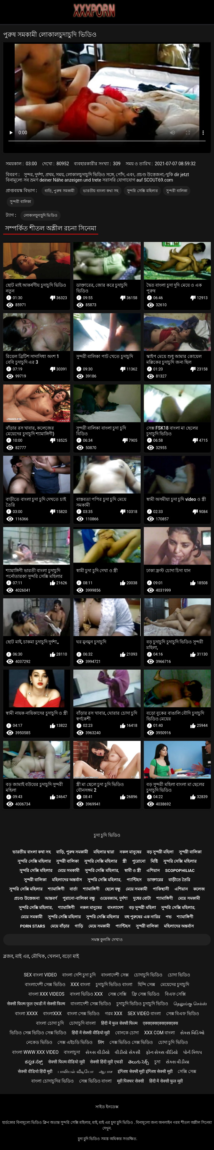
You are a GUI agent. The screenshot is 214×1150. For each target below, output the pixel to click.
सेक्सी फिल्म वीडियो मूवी (66, 1061)
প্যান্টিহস (134, 879)
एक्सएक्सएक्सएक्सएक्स (160, 1023)
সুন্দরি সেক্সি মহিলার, (102, 870)
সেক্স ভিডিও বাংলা (95, 1081)
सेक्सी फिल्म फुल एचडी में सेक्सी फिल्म (36, 1003)
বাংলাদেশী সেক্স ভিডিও (45, 984)
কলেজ (199, 889)
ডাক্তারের (155, 879)
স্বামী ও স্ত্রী (132, 870)
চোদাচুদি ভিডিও (148, 974)
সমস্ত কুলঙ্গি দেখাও (106, 939)
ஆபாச (106, 1071)
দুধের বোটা (142, 898)
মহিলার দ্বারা (103, 852)
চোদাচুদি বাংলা (82, 1023)
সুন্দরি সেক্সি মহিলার (142, 191)
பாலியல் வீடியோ (75, 1071)
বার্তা (73, 889)
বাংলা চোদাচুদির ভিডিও (52, 1081)
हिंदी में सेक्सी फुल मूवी (166, 1081)
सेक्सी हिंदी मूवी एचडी (106, 1061)
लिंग (101, 1042)
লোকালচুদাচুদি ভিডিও (40, 215)
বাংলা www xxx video (35, 1052)
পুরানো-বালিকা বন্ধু (78, 898)
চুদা (157, 1061)
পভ (169, 916)
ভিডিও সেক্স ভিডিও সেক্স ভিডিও (38, 1032)
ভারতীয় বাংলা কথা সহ (100, 191)
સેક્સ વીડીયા (177, 1061)
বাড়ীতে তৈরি (179, 879)
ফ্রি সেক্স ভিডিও (145, 994)
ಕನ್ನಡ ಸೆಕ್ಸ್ (34, 1061)
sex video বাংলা (144, 1013)
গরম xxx (113, 1013)
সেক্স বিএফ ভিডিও (182, 1013)
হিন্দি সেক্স (146, 984)
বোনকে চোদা (127, 1032)
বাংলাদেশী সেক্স (114, 974)
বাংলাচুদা (72, 1052)
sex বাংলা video (40, 974)
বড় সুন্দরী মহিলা (160, 852)
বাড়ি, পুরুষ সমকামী (60, 191)
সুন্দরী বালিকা (176, 191)
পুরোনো (138, 861)
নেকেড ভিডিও (39, 1042)
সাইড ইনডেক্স (107, 1106)
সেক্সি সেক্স (187, 1071)
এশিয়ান (153, 870)
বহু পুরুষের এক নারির (142, 916)
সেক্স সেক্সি (117, 994)
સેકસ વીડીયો (97, 1052)
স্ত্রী (124, 861)
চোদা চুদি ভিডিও (173, 1042)
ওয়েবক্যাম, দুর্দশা (113, 898)
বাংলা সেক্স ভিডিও (83, 1013)
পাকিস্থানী (161, 889)
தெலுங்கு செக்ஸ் (190, 1003)
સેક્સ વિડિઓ (192, 1032)
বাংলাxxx (52, 1013)
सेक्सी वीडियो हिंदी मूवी (35, 1071)
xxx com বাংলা (159, 1032)
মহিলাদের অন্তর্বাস (67, 879)
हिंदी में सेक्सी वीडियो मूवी (91, 1032)
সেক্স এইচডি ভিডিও (74, 1042)
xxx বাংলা (80, 984)
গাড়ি (79, 926)
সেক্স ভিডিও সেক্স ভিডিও (131, 1042)
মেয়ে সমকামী (68, 870)
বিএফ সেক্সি (175, 994)
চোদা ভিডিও (179, 974)
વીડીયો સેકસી (127, 1052)
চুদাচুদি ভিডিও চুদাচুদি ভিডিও (142, 1003)
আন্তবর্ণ (51, 898)
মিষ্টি (154, 861)
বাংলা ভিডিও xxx (86, 994)
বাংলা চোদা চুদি (50, 1023)
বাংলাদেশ (115, 907)
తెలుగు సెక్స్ (138, 1061)
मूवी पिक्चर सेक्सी (130, 1081)
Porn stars (32, 926)
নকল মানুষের (130, 852)
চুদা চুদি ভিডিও (107, 835)
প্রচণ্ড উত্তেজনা (26, 898)
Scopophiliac (180, 870)
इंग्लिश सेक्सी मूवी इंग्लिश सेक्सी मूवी (145, 1071)
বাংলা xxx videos (46, 994)
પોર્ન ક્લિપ (192, 1052)
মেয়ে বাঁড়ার (59, 926)
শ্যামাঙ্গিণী (56, 889)
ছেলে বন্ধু (112, 889)
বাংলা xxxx (26, 1013)
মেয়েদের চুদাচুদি (174, 984)
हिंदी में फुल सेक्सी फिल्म (119, 1023)
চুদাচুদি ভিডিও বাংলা (114, 984)
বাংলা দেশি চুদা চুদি (79, 974)
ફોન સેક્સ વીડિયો (162, 1052)
